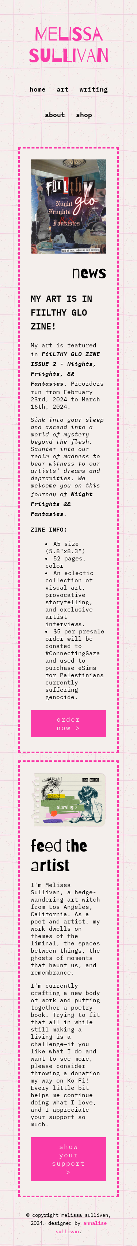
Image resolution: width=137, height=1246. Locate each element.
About (55, 114)
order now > (68, 723)
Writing (94, 88)
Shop (84, 114)
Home (38, 88)
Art (63, 88)
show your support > (68, 1159)
